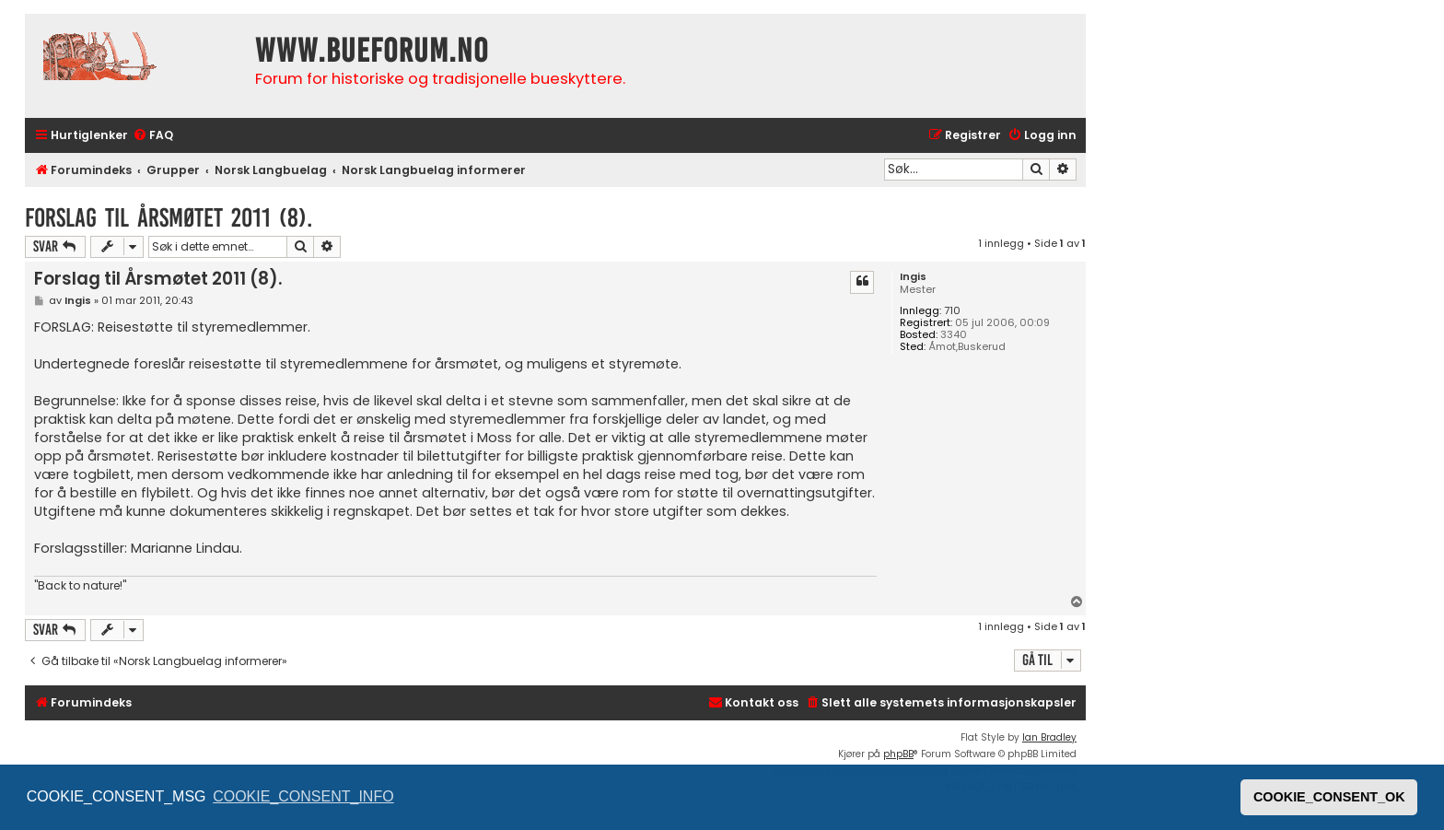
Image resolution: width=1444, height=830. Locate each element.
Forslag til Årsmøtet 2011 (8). (168, 218)
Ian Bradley (1049, 737)
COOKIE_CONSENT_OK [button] (1329, 796)
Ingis (913, 277)
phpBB (898, 754)
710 (952, 311)
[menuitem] (153, 135)
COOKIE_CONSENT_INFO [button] (303, 796)
